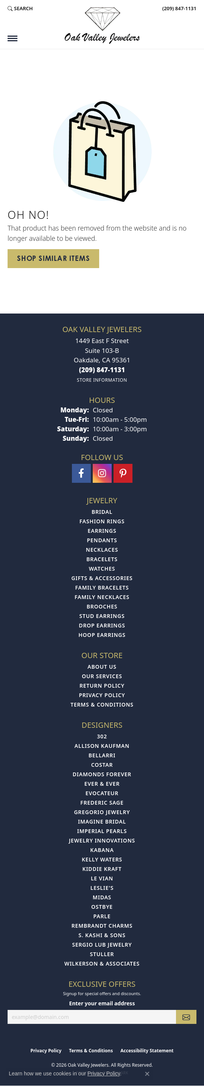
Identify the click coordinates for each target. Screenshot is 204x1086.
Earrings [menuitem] (102, 530)
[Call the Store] (102, 369)
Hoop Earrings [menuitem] (102, 634)
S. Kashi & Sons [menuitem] (101, 935)
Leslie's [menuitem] (102, 887)
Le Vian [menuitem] (102, 878)
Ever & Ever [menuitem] (102, 783)
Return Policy (102, 685)
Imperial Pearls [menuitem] (102, 831)
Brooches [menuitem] (102, 606)
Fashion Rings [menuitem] (102, 521)
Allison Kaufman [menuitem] (102, 745)
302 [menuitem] (102, 736)
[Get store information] (102, 380)
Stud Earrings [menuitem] (102, 615)
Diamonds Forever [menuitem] (102, 774)
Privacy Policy (102, 695)
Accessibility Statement (146, 1050)
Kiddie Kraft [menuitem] (102, 868)
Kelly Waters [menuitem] (102, 859)
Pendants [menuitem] (102, 540)
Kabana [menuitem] (102, 850)
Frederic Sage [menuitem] (101, 802)
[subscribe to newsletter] (186, 1017)
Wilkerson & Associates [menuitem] (102, 963)
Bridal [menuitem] (102, 511)
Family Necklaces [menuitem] (102, 597)
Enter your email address (102, 1003)
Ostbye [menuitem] (102, 906)
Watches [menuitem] (102, 568)
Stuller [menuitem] (102, 954)
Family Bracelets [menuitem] (102, 587)
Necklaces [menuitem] (102, 549)
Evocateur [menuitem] (102, 793)
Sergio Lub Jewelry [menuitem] (102, 944)
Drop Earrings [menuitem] (102, 625)
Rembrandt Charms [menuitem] (102, 925)
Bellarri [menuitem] (102, 755)
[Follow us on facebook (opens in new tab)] (81, 473)
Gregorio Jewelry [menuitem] (102, 812)
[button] (20, 8)
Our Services (102, 676)
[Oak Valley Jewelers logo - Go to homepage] (102, 25)
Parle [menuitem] (102, 916)
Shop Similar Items (53, 258)
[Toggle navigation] (12, 38)
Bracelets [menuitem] (101, 559)
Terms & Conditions (102, 704)
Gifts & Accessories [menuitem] (101, 578)
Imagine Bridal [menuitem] (102, 821)
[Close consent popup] (147, 1074)
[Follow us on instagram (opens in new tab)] (102, 473)
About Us (101, 666)
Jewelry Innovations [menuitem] (102, 840)
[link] (178, 8)
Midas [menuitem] (102, 897)
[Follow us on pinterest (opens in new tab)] (123, 473)
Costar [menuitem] (102, 764)
